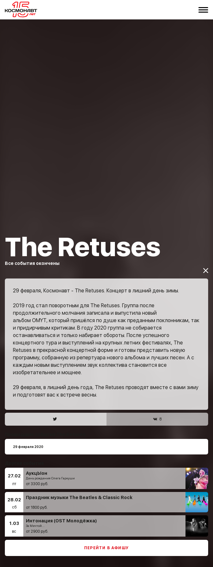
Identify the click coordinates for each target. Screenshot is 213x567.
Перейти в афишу (106, 539)
